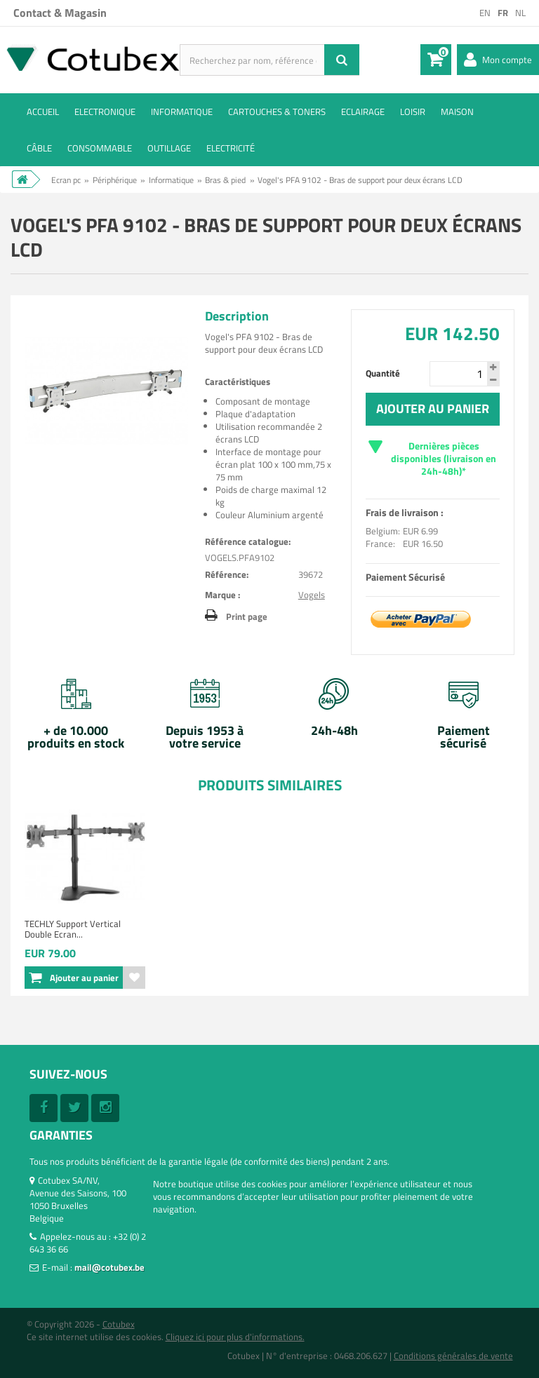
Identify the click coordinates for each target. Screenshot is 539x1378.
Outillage (169, 148)
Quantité (383, 373)
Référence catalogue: (248, 541)
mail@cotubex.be (109, 1267)
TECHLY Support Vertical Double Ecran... (73, 929)
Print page (246, 616)
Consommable (99, 148)
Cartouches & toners (277, 111)
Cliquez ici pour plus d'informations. (235, 1337)
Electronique (104, 111)
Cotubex (118, 1324)
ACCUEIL (43, 111)
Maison (457, 111)
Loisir (412, 111)
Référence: (226, 574)
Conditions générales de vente (453, 1356)
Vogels (311, 595)
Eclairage (363, 111)
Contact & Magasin (60, 12)
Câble (39, 148)
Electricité (230, 148)
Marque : (222, 594)
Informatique (182, 111)
